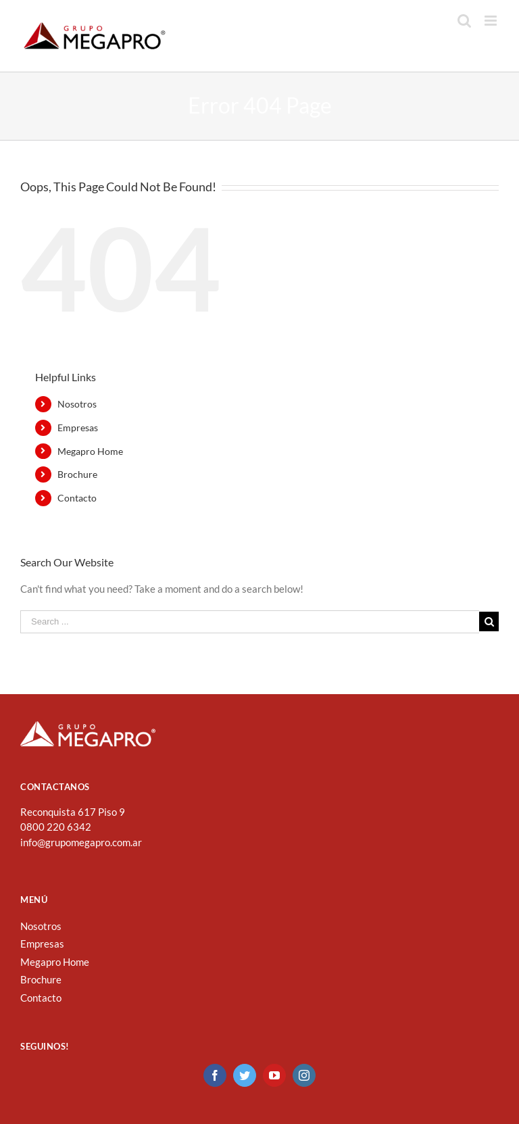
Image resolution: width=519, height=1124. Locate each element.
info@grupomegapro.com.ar (81, 842)
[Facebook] (214, 1075)
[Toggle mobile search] (464, 21)
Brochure (77, 474)
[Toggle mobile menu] (492, 21)
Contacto (77, 498)
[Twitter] (244, 1075)
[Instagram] (304, 1075)
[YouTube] (274, 1075)
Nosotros (77, 404)
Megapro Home (90, 451)
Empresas (77, 427)
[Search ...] (249, 621)
